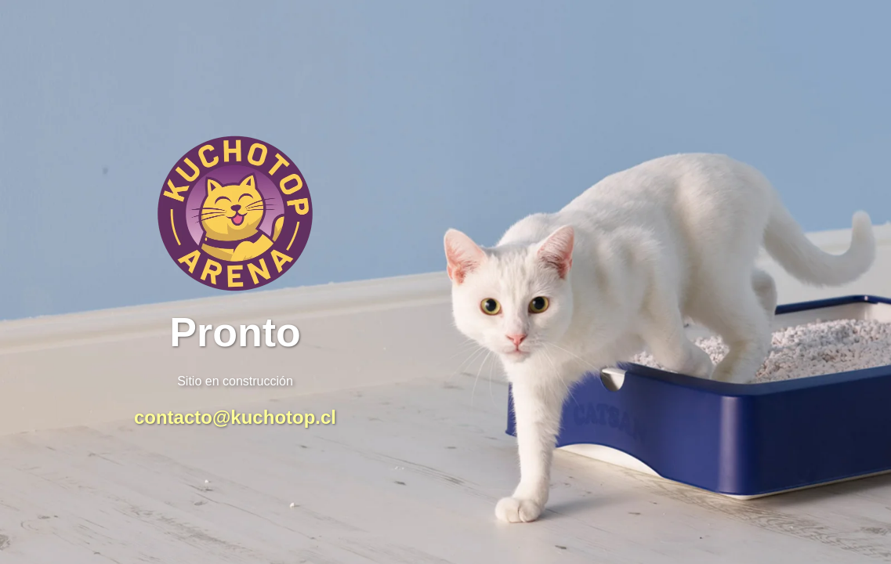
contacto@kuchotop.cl (235, 417)
